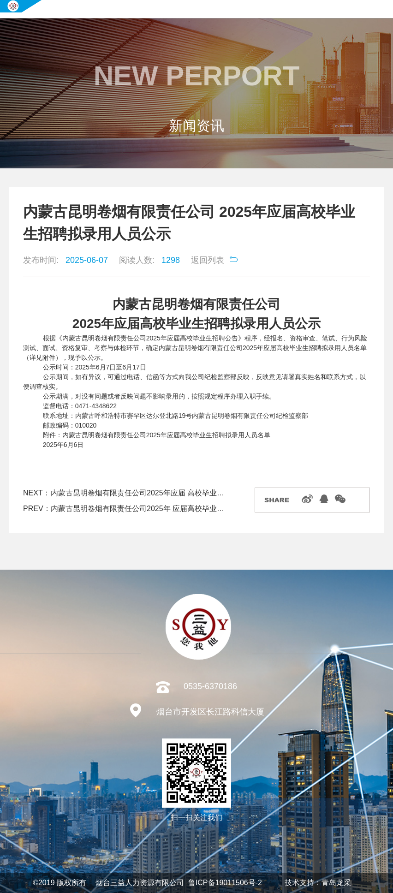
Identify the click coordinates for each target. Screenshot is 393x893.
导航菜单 (385, 9)
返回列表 (207, 260)
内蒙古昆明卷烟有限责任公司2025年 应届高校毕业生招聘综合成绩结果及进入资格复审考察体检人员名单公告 (141, 508)
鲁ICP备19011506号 (222, 883)
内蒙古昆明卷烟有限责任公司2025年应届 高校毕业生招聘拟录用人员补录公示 (141, 493)
